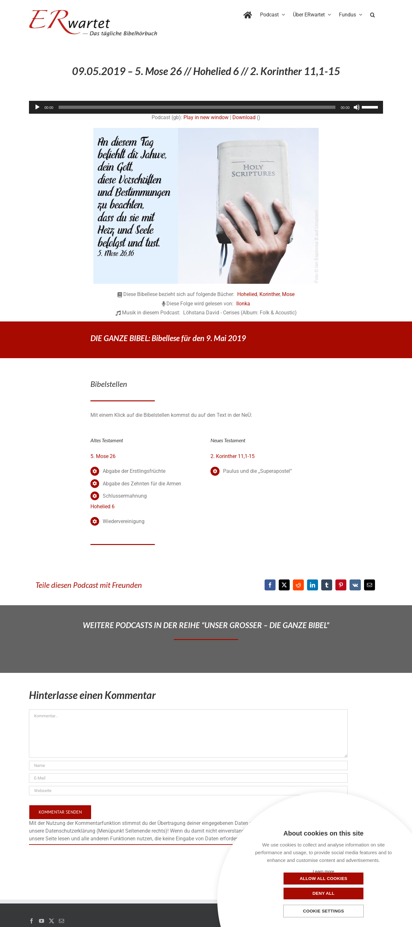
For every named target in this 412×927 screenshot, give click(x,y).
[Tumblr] (327, 585)
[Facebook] (270, 585)
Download (244, 117)
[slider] (197, 107)
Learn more (323, 871)
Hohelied (247, 294)
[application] (206, 107)
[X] (284, 585)
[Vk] (355, 585)
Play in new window (206, 117)
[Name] (188, 765)
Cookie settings (323, 911)
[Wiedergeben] (37, 107)
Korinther (269, 294)
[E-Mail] (369, 585)
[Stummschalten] (356, 107)
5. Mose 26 (103, 456)
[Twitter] (51, 920)
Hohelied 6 (102, 506)
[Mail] (61, 920)
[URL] (188, 790)
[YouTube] (41, 920)
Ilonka (243, 304)
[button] (372, 13)
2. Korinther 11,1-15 (233, 456)
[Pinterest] (341, 585)
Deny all (356, 893)
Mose (288, 294)
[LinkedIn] (312, 585)
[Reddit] (298, 585)
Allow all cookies (291, 893)
